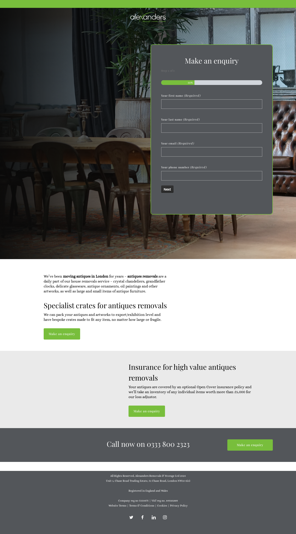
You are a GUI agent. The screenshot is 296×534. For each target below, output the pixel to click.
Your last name (180, 119)
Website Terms (117, 505)
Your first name (181, 95)
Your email (177, 143)
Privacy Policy (179, 505)
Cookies (162, 505)
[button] (62, 334)
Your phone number (184, 167)
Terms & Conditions (141, 505)
